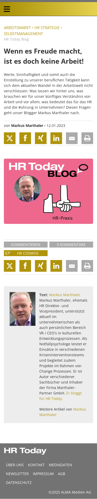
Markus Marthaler (27, 125)
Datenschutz (19, 482)
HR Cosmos (28, 253)
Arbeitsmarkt (17, 27)
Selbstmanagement (23, 33)
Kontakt (36, 464)
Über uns (15, 464)
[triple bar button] (6, 9)
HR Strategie (46, 27)
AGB (61, 473)
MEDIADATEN (60, 464)
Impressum (43, 473)
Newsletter (17, 473)
